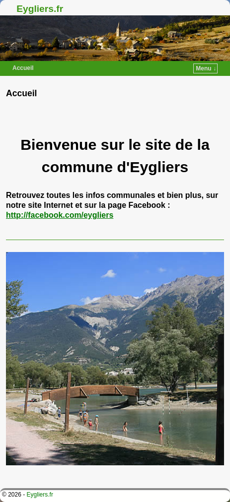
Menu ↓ (206, 68)
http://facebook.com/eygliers (59, 215)
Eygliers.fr (39, 8)
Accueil (23, 67)
